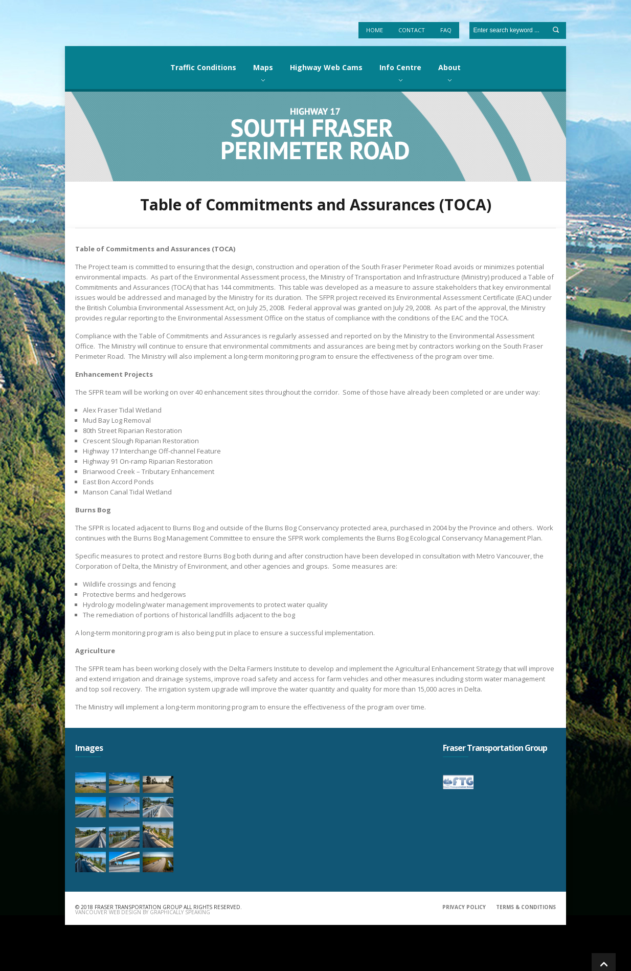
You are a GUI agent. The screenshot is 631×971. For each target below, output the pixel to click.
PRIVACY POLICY (464, 907)
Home (374, 30)
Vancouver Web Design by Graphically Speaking (142, 912)
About (449, 67)
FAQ (446, 30)
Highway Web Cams (326, 67)
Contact (411, 30)
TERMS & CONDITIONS (526, 907)
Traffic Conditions (203, 67)
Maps (263, 67)
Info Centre (400, 67)
